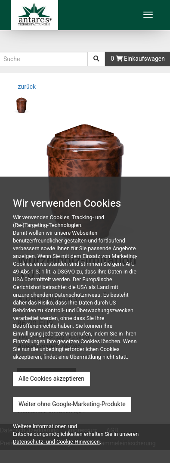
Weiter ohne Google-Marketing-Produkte (72, 404)
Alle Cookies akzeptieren (51, 378)
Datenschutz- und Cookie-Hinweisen (56, 442)
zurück (26, 86)
